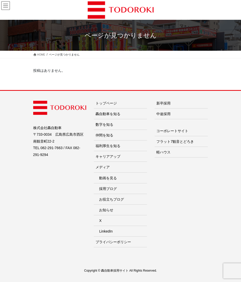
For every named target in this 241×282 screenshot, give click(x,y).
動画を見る (108, 178)
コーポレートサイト (172, 131)
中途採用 (163, 114)
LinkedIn (106, 231)
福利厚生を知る (108, 146)
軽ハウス (163, 152)
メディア (103, 167)
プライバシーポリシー (113, 242)
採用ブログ (108, 189)
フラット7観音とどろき (175, 141)
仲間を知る (104, 135)
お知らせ (106, 210)
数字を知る (104, 124)
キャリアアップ (108, 156)
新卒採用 (163, 103)
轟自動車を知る (108, 114)
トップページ (106, 103)
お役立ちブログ (111, 199)
